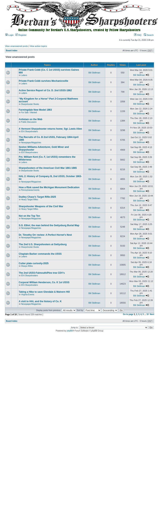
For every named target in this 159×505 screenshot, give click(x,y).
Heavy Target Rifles (29, 199)
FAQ (137, 35)
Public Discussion (28, 122)
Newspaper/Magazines (31, 142)
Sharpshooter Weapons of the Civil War (41, 206)
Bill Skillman (94, 72)
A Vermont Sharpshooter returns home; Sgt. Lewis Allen (50, 128)
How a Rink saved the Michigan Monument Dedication (49, 187)
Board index (11, 50)
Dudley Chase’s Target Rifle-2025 (37, 197)
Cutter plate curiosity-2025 (34, 263)
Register (20, 35)
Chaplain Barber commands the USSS (40, 253)
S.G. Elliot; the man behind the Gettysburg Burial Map (49, 225)
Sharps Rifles (27, 266)
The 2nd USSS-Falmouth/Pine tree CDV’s (42, 272)
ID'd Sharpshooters (29, 131)
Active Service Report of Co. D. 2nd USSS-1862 (45, 90)
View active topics (38, 46)
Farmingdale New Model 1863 (35, 109)
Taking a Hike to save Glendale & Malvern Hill (44, 291)
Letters (24, 75)
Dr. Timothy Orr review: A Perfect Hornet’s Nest (45, 235)
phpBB (70, 331)
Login (9, 35)
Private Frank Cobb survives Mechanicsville (43, 81)
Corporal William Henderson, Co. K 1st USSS (44, 282)
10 (148, 314)
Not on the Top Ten (29, 216)
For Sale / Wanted (29, 112)
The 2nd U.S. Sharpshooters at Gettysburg (43, 244)
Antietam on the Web (30, 119)
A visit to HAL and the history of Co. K (40, 301)
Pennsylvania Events (30, 190)
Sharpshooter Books (30, 104)
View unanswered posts (16, 46)
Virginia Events (27, 294)
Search (149, 35)
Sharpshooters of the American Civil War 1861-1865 (48, 168)
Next (152, 314)
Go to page (128, 314)
